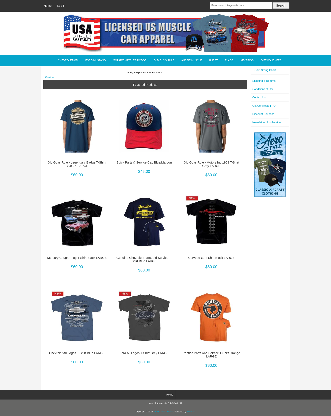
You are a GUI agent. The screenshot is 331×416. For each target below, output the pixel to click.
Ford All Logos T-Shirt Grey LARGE (144, 353)
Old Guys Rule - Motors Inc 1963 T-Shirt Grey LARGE (211, 164)
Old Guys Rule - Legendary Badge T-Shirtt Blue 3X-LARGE (76, 164)
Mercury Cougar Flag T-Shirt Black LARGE (77, 257)
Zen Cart (191, 412)
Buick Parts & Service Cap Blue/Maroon (144, 162)
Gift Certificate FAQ (263, 105)
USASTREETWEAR (163, 412)
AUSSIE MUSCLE (191, 60)
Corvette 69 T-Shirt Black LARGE (211, 257)
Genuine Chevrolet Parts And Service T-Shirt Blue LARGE (144, 259)
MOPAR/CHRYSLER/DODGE (130, 60)
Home (48, 5)
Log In (61, 5)
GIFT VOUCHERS (271, 60)
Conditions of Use (263, 89)
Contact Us (259, 97)
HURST (213, 60)
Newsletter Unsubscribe (266, 122)
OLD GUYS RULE (164, 60)
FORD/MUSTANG (95, 60)
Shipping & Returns (263, 80)
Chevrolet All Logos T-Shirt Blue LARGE (77, 353)
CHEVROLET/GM (68, 60)
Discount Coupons (263, 114)
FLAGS (229, 60)
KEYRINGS (247, 60)
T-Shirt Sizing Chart (264, 70)
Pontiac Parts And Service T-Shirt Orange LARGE (211, 354)
